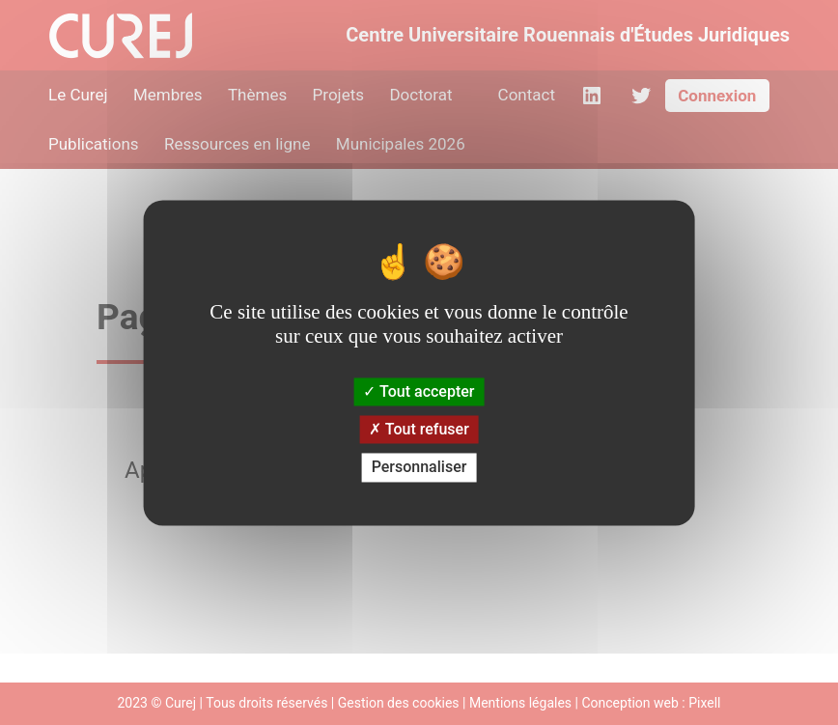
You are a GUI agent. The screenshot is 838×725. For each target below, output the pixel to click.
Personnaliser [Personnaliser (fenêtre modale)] (419, 468)
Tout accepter (418, 391)
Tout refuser (419, 430)
